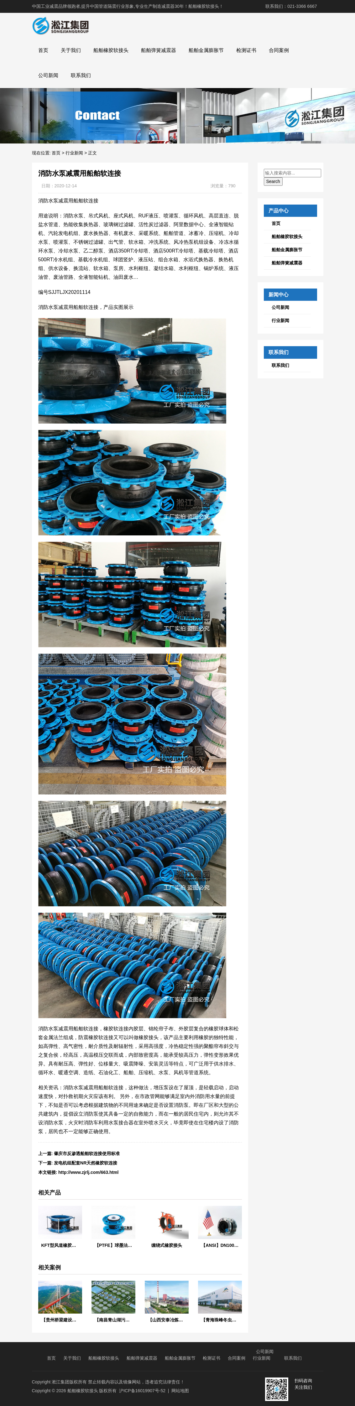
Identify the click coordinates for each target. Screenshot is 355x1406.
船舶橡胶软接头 (110, 50)
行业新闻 (74, 152)
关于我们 (71, 50)
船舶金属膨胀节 (206, 50)
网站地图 (180, 1390)
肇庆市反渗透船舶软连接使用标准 (87, 1153)
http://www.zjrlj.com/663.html (88, 1172)
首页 (43, 50)
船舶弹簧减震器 (158, 50)
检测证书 (246, 50)
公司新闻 (48, 75)
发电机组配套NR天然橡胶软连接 (85, 1162)
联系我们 (81, 75)
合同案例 (279, 50)
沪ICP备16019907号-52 (142, 1390)
